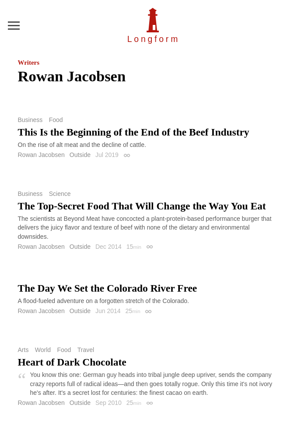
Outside (80, 154)
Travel (85, 350)
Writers (28, 62)
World (43, 350)
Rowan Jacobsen (41, 154)
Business (30, 120)
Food (56, 120)
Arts (23, 350)
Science (60, 194)
